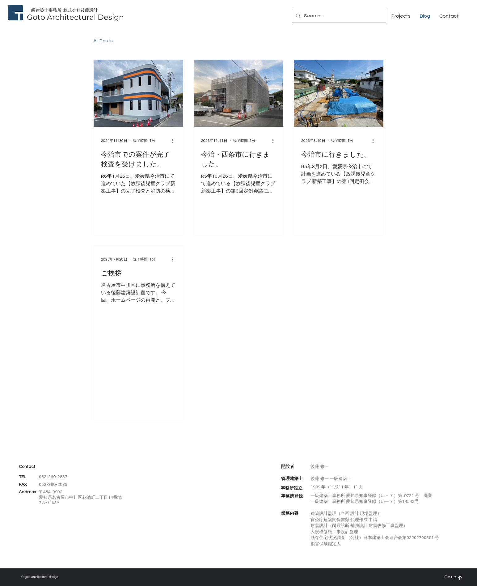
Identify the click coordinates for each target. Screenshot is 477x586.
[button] (449, 16)
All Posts (103, 40)
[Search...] (338, 16)
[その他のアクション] (175, 140)
